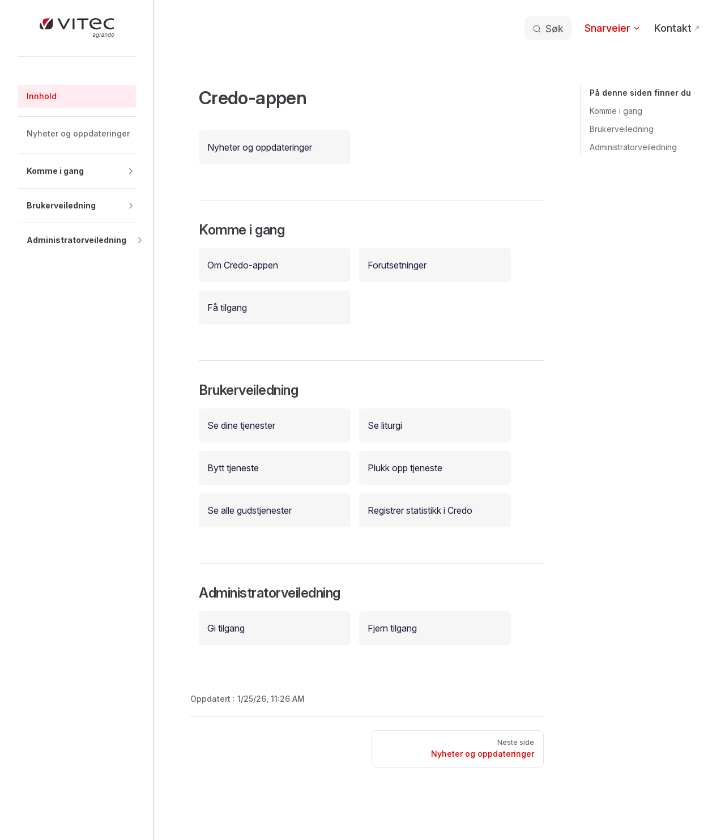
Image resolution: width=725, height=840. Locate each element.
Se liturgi (385, 425)
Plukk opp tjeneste (405, 468)
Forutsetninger (397, 265)
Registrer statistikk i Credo (420, 510)
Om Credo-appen (242, 265)
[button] (77, 171)
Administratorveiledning (633, 147)
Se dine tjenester (241, 425)
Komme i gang (616, 111)
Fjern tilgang (392, 628)
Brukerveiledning (622, 129)
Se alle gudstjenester (249, 510)
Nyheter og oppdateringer (259, 147)
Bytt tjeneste (233, 468)
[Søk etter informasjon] (548, 28)
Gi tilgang (226, 628)
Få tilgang (227, 307)
